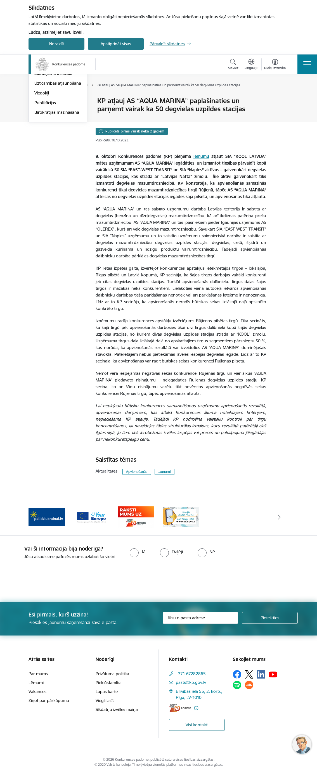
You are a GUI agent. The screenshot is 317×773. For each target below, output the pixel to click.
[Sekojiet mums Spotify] (237, 685)
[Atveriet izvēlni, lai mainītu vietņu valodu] (251, 64)
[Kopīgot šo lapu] (281, 112)
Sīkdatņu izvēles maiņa (117, 709)
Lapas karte (107, 691)
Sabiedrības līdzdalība (54, 120)
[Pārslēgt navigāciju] (307, 64)
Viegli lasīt (105, 700)
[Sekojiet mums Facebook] (237, 674)
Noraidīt (56, 43)
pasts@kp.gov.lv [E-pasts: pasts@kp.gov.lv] (191, 682)
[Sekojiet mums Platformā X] (249, 674)
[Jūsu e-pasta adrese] (200, 618)
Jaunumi (42, 101)
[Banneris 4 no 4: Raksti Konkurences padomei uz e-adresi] (136, 517)
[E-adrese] (180, 708)
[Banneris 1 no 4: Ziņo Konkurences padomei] (181, 517)
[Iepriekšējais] (37, 517)
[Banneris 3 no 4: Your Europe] (91, 517)
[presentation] (46, 581)
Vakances (37, 691)
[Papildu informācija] (196, 708)
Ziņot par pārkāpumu (49, 700)
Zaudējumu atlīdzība (53, 140)
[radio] (137, 551)
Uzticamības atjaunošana (57, 149)
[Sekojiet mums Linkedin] (261, 674)
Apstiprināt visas (116, 43)
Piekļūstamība (109, 682)
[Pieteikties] (270, 618)
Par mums (38, 673)
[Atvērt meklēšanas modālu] (233, 65)
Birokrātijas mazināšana (56, 178)
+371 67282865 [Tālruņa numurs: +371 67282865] (191, 673)
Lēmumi (36, 682)
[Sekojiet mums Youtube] (273, 674)
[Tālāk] (279, 517)
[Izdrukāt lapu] (281, 98)
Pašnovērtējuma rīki (53, 130)
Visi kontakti (197, 724)
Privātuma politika (112, 673)
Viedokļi (41, 159)
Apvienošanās (136, 472)
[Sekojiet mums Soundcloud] (249, 685)
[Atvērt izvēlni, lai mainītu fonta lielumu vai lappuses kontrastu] (274, 65)
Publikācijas (45, 169)
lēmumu (201, 156)
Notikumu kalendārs (53, 110)
